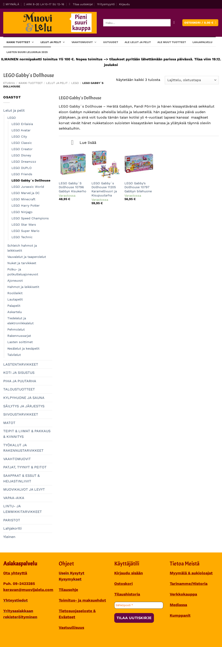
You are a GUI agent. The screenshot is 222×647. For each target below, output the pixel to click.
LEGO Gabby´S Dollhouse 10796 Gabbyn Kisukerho (72, 187)
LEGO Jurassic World (27, 186)
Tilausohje (68, 590)
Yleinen (9, 537)
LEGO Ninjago (22, 212)
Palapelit (13, 305)
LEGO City (19, 136)
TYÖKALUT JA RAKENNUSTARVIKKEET (23, 448)
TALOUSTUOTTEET (19, 389)
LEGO (75, 83)
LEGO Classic (21, 142)
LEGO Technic (22, 237)
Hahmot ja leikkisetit (23, 287)
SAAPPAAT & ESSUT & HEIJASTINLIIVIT (21, 478)
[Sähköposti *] (138, 605)
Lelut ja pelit (53, 42)
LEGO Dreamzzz (23, 161)
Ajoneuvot (15, 280)
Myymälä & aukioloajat (191, 573)
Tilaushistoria (127, 594)
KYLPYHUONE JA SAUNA (23, 398)
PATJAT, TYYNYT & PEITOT (25, 467)
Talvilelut (14, 354)
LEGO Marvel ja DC (25, 193)
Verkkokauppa (183, 594)
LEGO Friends (21, 174)
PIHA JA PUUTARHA (19, 381)
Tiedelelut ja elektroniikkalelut (20, 320)
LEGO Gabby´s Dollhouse (30, 180)
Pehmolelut (16, 329)
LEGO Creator (22, 149)
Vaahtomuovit (84, 42)
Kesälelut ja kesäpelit (23, 348)
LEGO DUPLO (21, 168)
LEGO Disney (21, 155)
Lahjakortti (12, 528)
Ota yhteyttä (15, 573)
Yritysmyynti (106, 4)
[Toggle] (72, 143)
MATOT (9, 423)
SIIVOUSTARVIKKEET (20, 414)
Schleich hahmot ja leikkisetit (22, 248)
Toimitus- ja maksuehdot (82, 600)
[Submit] (174, 22)
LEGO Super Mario (25, 231)
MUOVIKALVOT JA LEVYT (24, 489)
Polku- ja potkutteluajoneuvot (22, 272)
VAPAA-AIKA (13, 498)
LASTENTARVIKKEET (20, 364)
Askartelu (14, 312)
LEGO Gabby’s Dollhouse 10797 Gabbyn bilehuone (138, 187)
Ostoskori (123, 583)
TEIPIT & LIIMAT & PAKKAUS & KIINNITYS (27, 434)
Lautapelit (15, 299)
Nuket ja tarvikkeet (21, 263)
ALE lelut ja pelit (138, 42)
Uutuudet (110, 42)
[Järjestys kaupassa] (192, 80)
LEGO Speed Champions (30, 218)
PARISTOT (11, 520)
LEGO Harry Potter (25, 205)
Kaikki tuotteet (20, 42)
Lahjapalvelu (202, 42)
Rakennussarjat (19, 335)
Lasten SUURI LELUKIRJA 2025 (27, 52)
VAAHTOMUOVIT (17, 459)
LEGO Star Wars (23, 224)
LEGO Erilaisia (22, 124)
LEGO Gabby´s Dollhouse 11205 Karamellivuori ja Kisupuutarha (104, 189)
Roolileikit (15, 293)
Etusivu (9, 83)
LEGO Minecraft (23, 199)
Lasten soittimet (20, 342)
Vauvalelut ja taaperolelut (26, 256)
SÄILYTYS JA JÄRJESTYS (23, 406)
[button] (81, 4)
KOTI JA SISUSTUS (18, 373)
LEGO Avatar (21, 130)
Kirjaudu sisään (128, 573)
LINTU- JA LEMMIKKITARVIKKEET (22, 509)
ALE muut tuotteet (171, 42)
